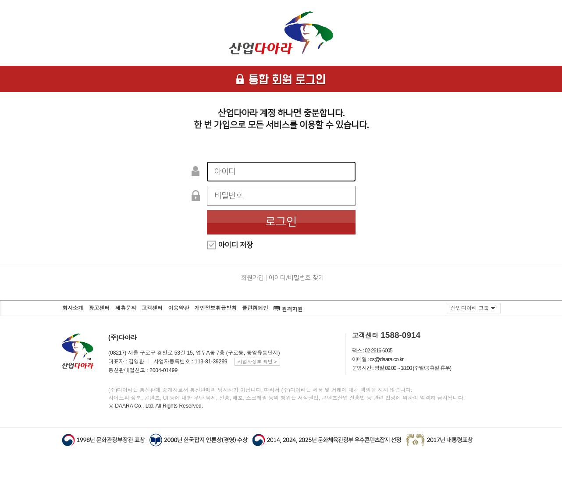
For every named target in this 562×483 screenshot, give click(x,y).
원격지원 (288, 307)
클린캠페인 (255, 308)
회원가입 (252, 277)
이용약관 (178, 308)
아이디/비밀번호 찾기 (296, 277)
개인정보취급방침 (216, 308)
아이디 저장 (235, 245)
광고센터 (99, 308)
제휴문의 (125, 308)
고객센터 (152, 308)
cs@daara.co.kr (386, 359)
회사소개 (72, 308)
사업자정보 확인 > (257, 361)
